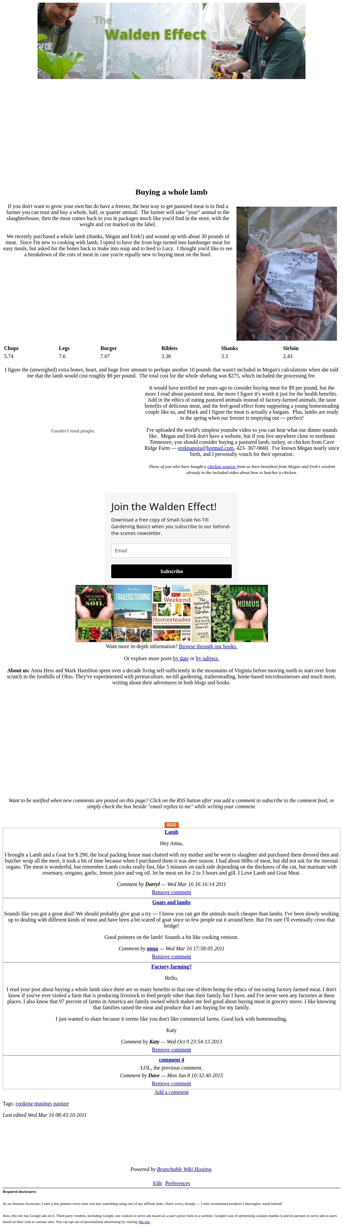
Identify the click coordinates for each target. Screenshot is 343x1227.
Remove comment (171, 892)
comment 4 (171, 1060)
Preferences (177, 1183)
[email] (171, 550)
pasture (61, 1103)
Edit (157, 1183)
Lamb (172, 832)
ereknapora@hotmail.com (205, 448)
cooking (24, 1103)
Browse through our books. (208, 646)
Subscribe (171, 571)
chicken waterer (222, 466)
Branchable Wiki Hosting (184, 1169)
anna (152, 948)
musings (43, 1103)
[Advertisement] (171, 134)
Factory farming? (171, 966)
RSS (171, 824)
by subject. (207, 658)
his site (144, 1222)
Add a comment (171, 1092)
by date (181, 658)
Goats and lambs (171, 902)
